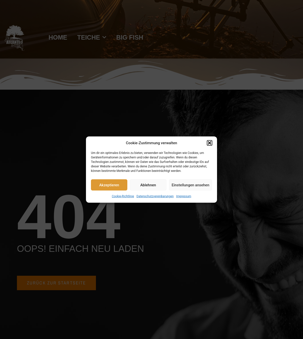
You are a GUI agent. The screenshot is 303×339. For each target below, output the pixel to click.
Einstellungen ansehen (190, 185)
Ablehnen (148, 185)
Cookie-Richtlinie (123, 196)
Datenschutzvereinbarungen (155, 196)
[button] (209, 142)
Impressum (183, 196)
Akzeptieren (109, 185)
